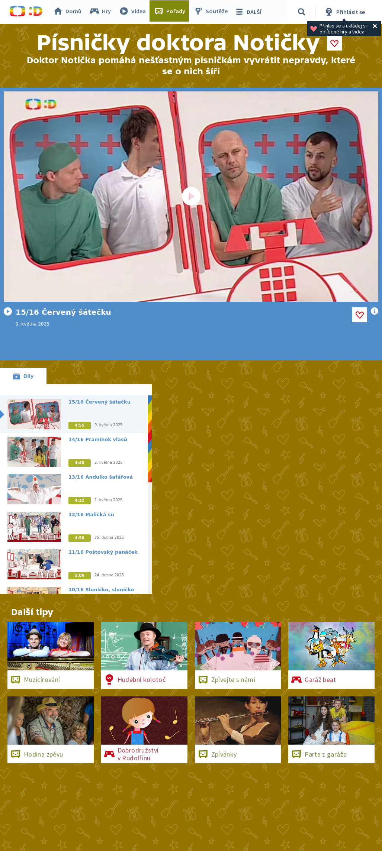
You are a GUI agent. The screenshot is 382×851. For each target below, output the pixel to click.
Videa (134, 11)
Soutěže (212, 11)
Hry (102, 11)
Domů (69, 11)
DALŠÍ (250, 11)
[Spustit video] (191, 196)
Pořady (171, 11)
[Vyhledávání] (302, 12)
